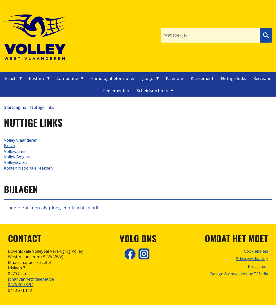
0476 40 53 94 (20, 284)
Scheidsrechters (152, 90)
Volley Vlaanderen (21, 140)
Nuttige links (233, 78)
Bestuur (37, 78)
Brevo (9, 145)
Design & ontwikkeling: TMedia (239, 274)
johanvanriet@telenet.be (31, 279)
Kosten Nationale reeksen (28, 168)
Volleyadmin (15, 151)
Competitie (67, 78)
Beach (11, 78)
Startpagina (15, 107)
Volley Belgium (18, 157)
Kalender (175, 78)
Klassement (202, 78)
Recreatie (262, 78)
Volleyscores (15, 162)
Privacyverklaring (252, 258)
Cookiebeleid (256, 251)
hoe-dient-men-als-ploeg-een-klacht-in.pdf (53, 208)
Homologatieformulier (112, 78)
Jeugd (148, 78)
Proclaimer (258, 266)
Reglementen (116, 90)
